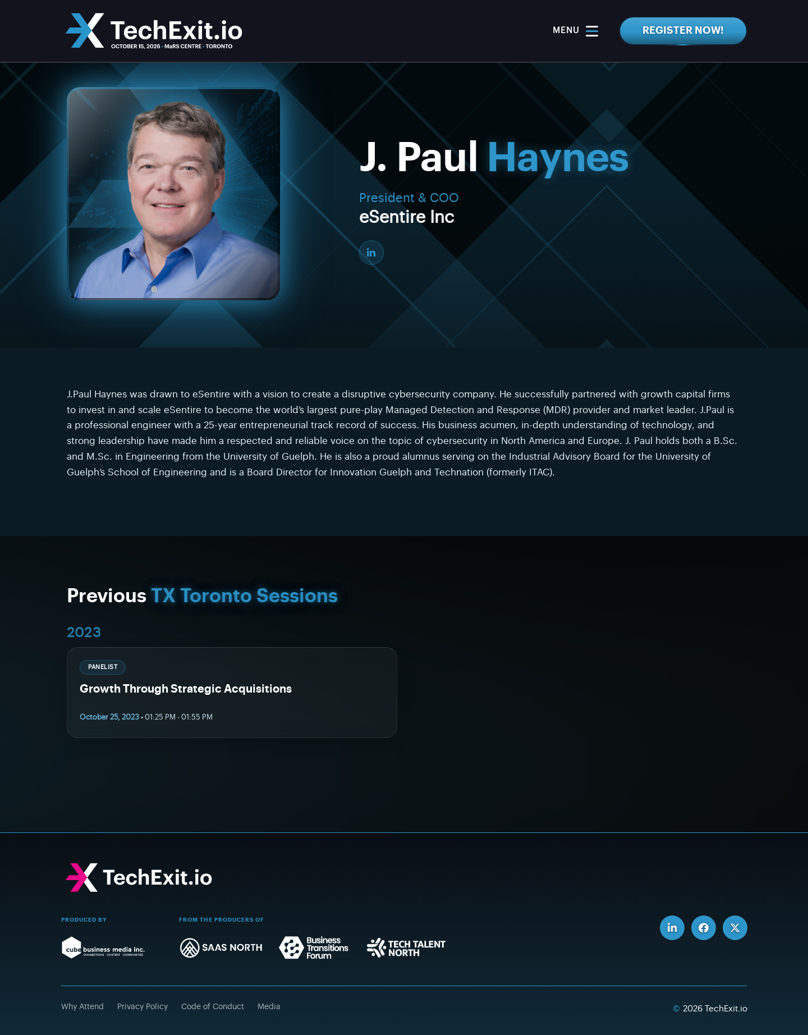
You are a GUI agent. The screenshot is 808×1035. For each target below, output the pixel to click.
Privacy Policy (142, 1007)
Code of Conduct (212, 1007)
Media (269, 1007)
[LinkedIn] (371, 252)
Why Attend (82, 1007)
